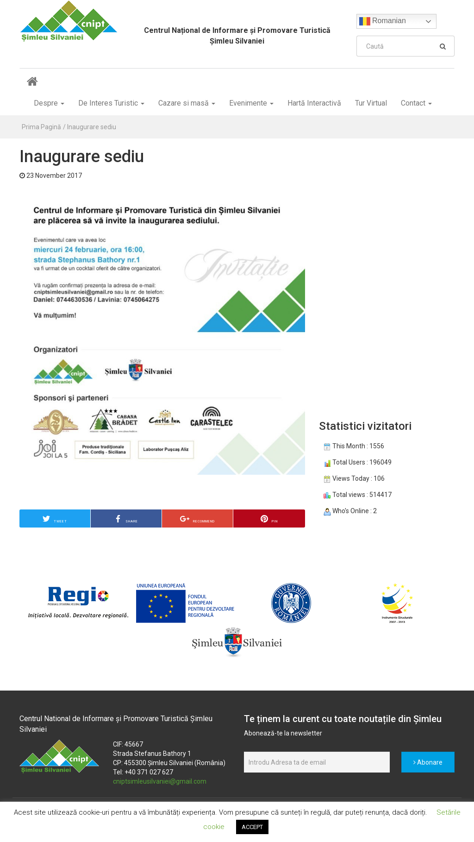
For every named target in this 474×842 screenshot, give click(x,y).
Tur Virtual (371, 103)
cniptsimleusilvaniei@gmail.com (159, 781)
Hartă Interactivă (314, 103)
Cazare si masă (186, 103)
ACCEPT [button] (252, 826)
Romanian (382, 21)
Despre (49, 103)
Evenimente (251, 103)
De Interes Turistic (111, 103)
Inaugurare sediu (91, 127)
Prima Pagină (41, 127)
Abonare (428, 762)
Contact (416, 103)
